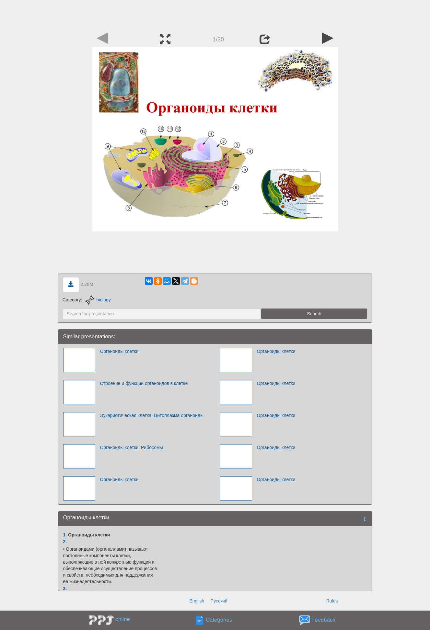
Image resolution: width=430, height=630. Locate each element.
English (196, 600)
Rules (332, 600)
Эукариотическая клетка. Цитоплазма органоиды (151, 415)
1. (65, 534)
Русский (219, 600)
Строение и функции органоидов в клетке (144, 383)
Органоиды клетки (119, 351)
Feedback (323, 620)
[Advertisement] (215, 14)
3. (65, 588)
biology (97, 299)
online (122, 619)
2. (65, 541)
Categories (219, 620)
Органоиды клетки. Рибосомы (131, 447)
